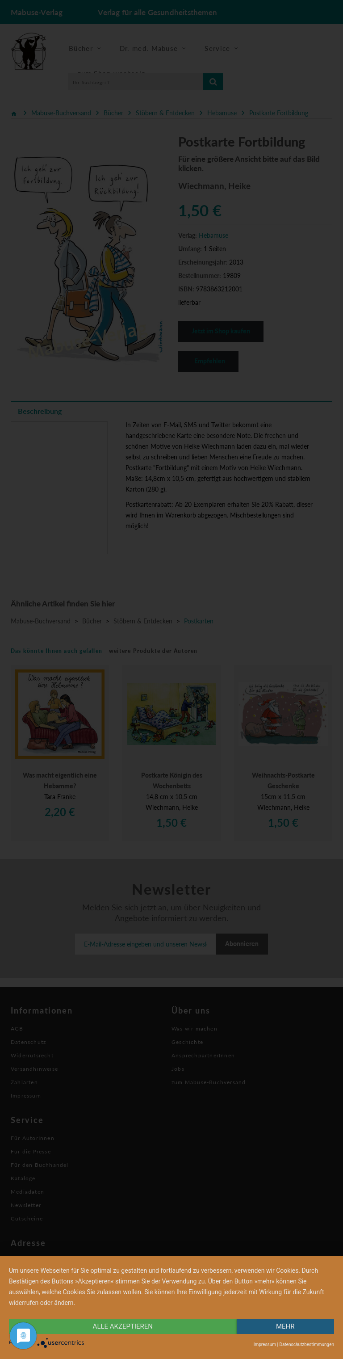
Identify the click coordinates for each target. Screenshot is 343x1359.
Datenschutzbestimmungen (306, 1344)
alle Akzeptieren (123, 1326)
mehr (285, 1326)
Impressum (265, 1344)
